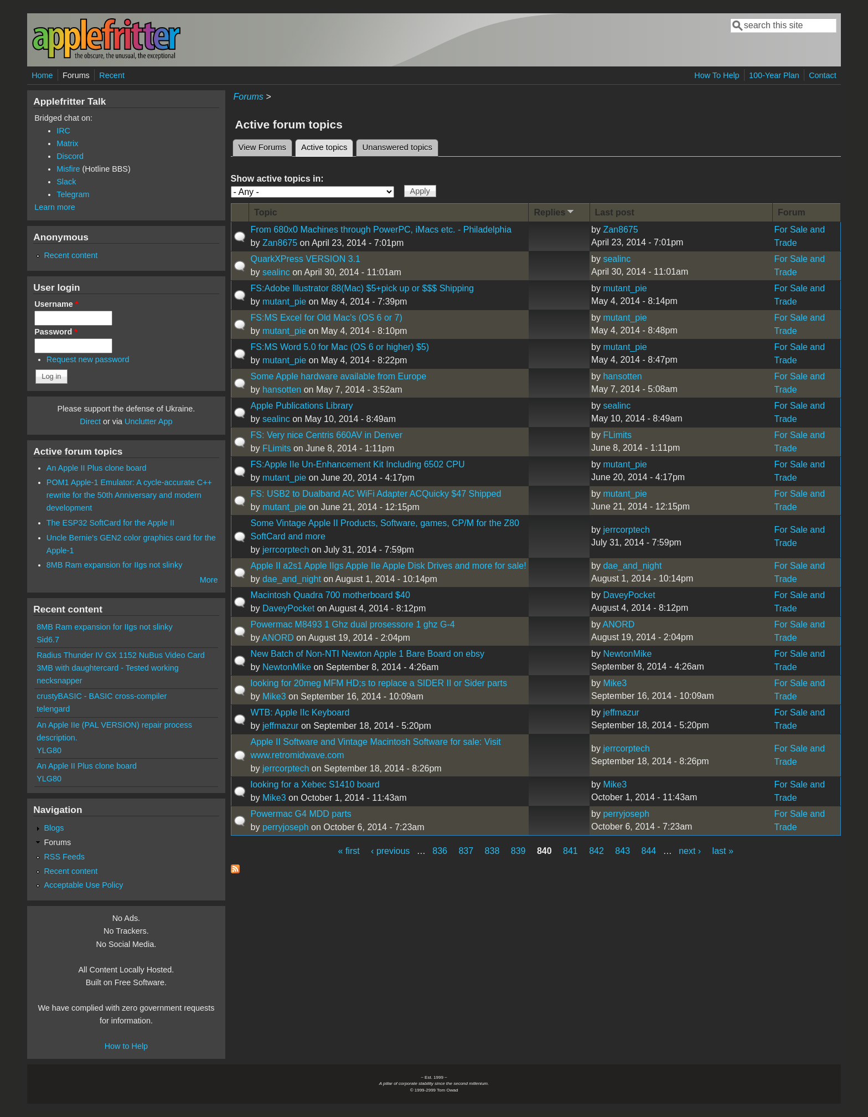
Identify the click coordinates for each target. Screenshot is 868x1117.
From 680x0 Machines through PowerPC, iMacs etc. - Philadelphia (381, 229)
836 (439, 851)
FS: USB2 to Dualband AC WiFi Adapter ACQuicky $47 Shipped (376, 493)
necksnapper (59, 680)
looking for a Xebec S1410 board (315, 784)
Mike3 (274, 696)
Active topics (327, 146)
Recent (112, 75)
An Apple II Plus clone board (96, 468)
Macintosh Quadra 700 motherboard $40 (330, 595)
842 (596, 851)
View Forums (262, 147)
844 (649, 851)
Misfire (68, 168)
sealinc (276, 272)
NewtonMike (286, 667)
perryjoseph (285, 827)
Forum (791, 212)
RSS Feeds (64, 856)
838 (492, 851)
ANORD (278, 637)
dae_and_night (291, 579)
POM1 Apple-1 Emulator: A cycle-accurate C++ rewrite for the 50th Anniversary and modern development (129, 495)
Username (56, 304)
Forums (76, 75)
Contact (822, 75)
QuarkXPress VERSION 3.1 (305, 259)
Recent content (70, 255)
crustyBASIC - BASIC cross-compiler (102, 696)
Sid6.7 (48, 639)
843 (622, 851)
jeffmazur (280, 725)
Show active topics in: (277, 178)
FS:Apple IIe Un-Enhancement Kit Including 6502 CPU (358, 464)
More (209, 579)
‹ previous (390, 851)
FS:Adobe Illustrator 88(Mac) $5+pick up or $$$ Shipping (362, 288)
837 (465, 851)
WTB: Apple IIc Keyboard (300, 712)
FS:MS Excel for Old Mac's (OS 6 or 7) (326, 317)
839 (518, 851)
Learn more (54, 207)
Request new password (88, 359)
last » (722, 851)
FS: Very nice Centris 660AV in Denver (327, 435)
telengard (53, 708)
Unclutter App (148, 421)
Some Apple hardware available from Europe (339, 376)
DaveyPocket (288, 608)
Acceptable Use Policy (83, 885)
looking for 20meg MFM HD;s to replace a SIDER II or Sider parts (379, 683)
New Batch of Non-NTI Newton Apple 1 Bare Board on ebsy (367, 653)
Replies (555, 212)
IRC (63, 130)
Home (42, 75)
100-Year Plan (774, 75)
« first (349, 851)
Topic (265, 212)
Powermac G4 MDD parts (301, 814)
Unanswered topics (397, 147)
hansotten (281, 389)
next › (690, 851)
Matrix (67, 143)
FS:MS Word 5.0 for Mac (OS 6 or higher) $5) (340, 347)
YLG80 (49, 750)
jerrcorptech (285, 549)
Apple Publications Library (302, 405)
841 (570, 851)
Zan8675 (279, 243)
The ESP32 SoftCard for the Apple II (110, 522)
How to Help (126, 1046)
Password (56, 331)
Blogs (54, 827)
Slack (66, 181)
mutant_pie (284, 301)
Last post (614, 212)
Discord (70, 156)
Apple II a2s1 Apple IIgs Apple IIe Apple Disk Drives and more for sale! (388, 565)
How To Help (716, 75)
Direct (90, 421)
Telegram (72, 194)
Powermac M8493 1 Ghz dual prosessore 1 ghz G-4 (353, 624)
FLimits (276, 448)
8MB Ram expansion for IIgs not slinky (114, 564)
